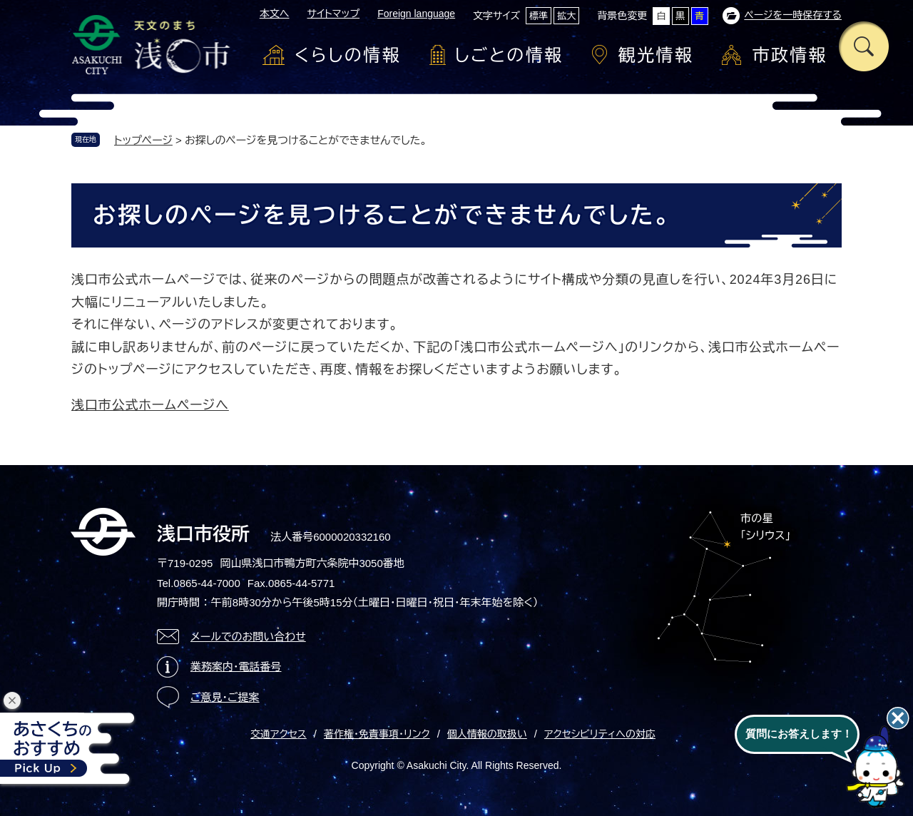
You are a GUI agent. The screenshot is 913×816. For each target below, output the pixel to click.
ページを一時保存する (793, 15)
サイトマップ (333, 13)
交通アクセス (278, 734)
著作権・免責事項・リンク (377, 734)
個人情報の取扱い (487, 734)
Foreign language (416, 13)
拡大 (566, 16)
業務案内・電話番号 (236, 667)
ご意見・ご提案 (225, 697)
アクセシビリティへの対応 (600, 734)
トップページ (143, 140)
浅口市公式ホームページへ (150, 405)
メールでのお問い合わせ (248, 637)
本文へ (275, 13)
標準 (538, 16)
